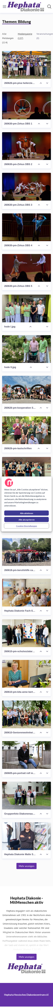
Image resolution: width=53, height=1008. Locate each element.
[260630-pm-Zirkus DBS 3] (26, 187)
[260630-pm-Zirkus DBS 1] (26, 105)
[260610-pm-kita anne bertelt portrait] (26, 674)
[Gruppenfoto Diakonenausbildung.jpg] (26, 795)
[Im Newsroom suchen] (49, 6)
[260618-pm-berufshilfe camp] (26, 552)
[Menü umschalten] (4, 6)
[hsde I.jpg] (26, 308)
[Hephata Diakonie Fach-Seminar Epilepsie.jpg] (26, 592)
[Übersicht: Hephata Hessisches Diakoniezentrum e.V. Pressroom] (25, 6)
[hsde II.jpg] (26, 349)
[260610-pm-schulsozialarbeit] (26, 633)
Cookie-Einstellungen (26, 526)
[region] (26, 504)
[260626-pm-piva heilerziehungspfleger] (26, 65)
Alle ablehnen (26, 513)
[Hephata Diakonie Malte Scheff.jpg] (26, 836)
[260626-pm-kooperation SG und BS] (26, 390)
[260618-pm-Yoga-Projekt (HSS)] (26, 471)
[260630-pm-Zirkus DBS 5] (26, 268)
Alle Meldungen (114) (8, 38)
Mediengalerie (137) (25, 36)
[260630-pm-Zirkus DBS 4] (26, 227)
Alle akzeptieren (27, 519)
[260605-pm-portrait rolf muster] (26, 755)
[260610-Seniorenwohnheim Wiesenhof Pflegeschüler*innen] (26, 714)
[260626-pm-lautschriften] (26, 430)
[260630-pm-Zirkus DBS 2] (26, 146)
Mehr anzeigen (26, 866)
